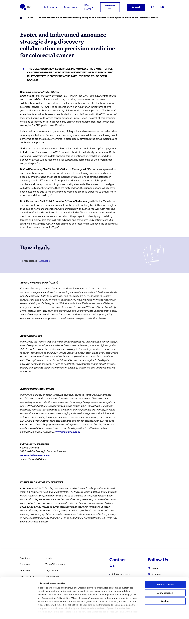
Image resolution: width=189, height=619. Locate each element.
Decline (165, 591)
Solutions (49, 7)
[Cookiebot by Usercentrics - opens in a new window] (18, 613)
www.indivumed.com (67, 432)
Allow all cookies (165, 575)
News (30, 18)
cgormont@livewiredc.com (35, 455)
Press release (36, 261)
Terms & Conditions (55, 564)
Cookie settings (151, 613)
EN (162, 7)
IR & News (87, 7)
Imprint (49, 558)
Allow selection (165, 583)
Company (69, 7)
